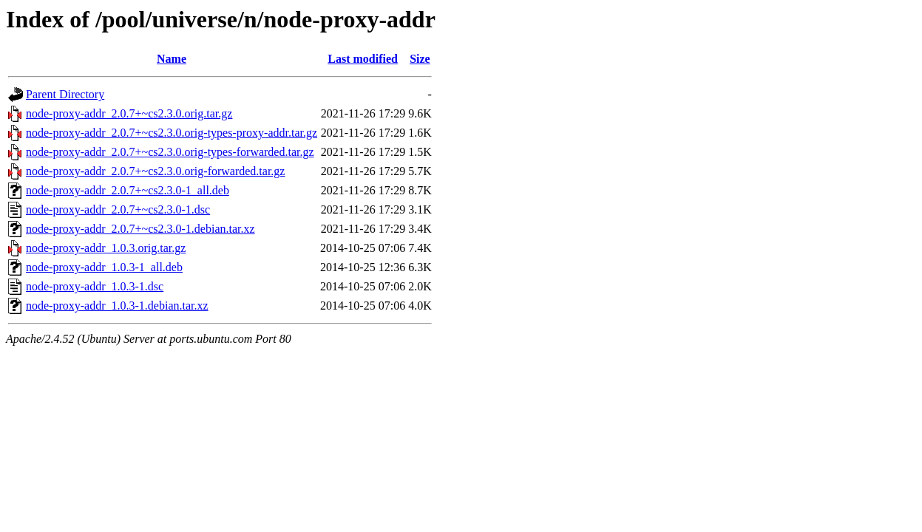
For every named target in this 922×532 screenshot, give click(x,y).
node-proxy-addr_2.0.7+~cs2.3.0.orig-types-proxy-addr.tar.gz (171, 132)
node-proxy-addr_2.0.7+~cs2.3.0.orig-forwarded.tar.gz (155, 171)
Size (420, 58)
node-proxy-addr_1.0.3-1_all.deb (104, 267)
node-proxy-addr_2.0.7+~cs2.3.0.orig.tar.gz (129, 113)
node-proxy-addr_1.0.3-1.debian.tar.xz (117, 305)
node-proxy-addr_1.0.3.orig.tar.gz (106, 248)
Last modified (363, 58)
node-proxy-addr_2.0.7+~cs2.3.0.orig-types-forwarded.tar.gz (170, 152)
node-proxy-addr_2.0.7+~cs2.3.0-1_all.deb (127, 190)
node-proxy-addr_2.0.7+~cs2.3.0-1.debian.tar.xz (140, 228)
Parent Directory (65, 94)
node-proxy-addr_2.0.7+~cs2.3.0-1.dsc (118, 209)
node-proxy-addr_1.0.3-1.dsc (94, 286)
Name (171, 58)
